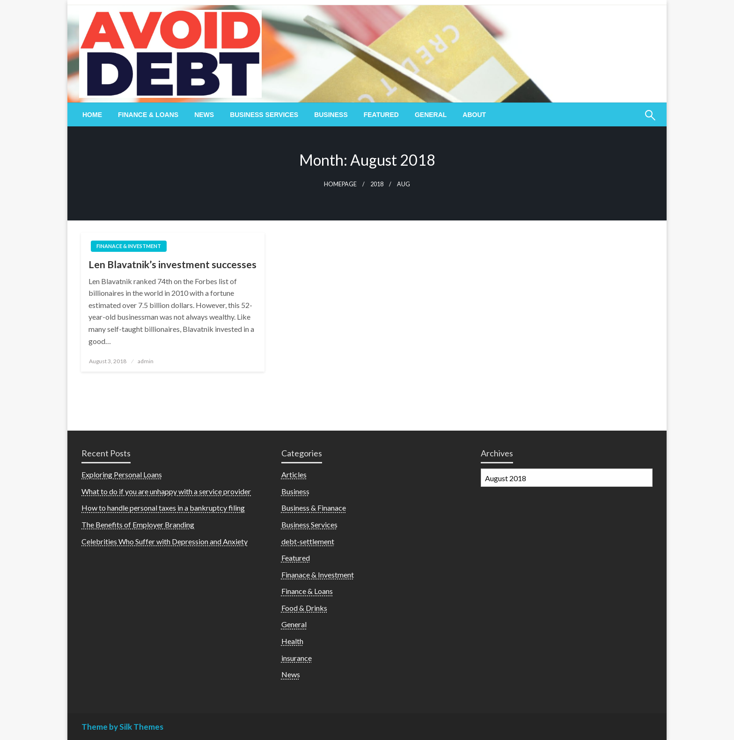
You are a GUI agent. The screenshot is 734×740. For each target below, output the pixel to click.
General (431, 114)
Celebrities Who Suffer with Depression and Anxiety (164, 541)
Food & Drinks (304, 607)
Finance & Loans (148, 114)
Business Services (264, 114)
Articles (294, 474)
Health (292, 641)
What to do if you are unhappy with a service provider (166, 491)
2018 (376, 184)
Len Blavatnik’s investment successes (172, 264)
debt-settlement (307, 541)
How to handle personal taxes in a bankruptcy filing (163, 507)
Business (331, 114)
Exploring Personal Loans (121, 474)
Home (92, 114)
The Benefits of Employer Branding (137, 524)
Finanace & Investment (128, 246)
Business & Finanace (313, 507)
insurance (296, 657)
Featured (381, 114)
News (204, 114)
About (474, 114)
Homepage (340, 184)
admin (146, 361)
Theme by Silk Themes (122, 727)
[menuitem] (92, 114)
